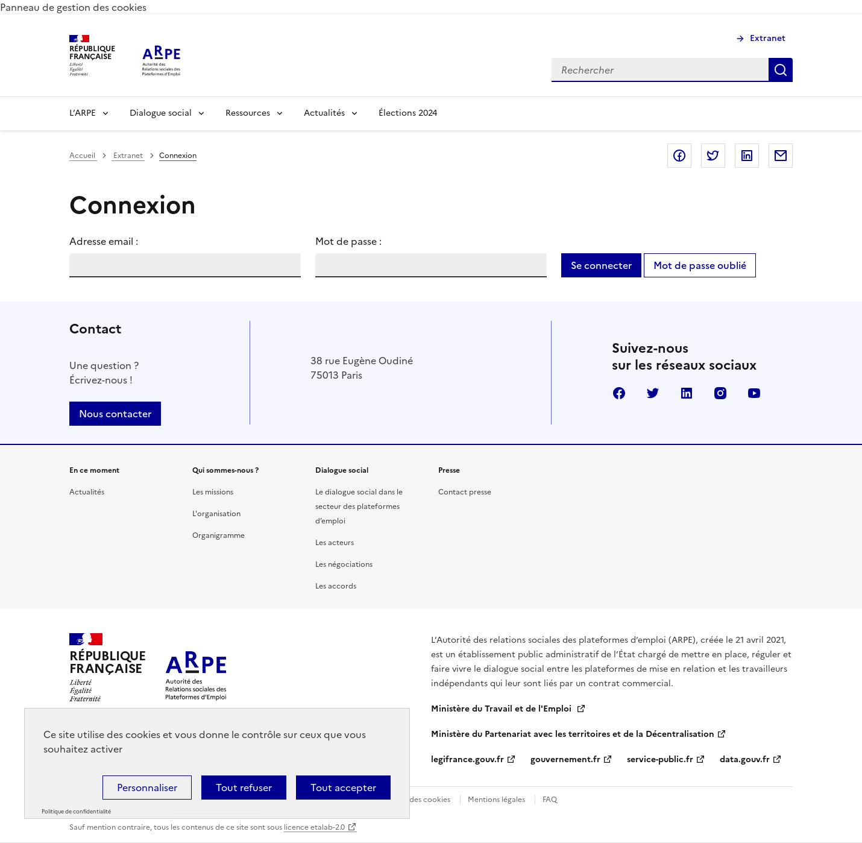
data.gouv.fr (745, 759)
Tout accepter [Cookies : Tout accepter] (343, 787)
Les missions (212, 492)
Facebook (619, 393)
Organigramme (218, 535)
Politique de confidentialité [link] (76, 811)
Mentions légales (496, 799)
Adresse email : (103, 241)
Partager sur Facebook (679, 156)
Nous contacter (115, 413)
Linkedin (687, 393)
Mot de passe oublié (699, 265)
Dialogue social (161, 113)
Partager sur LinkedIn (747, 156)
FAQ (550, 799)
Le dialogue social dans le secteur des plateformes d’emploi (359, 506)
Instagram (720, 393)
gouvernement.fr (565, 759)
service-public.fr (660, 759)
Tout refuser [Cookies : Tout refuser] (244, 787)
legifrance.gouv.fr (467, 759)
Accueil (83, 155)
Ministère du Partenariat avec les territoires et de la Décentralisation (572, 734)
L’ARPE (82, 113)
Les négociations (344, 564)
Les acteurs (334, 542)
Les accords (335, 586)
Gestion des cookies (415, 799)
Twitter (653, 393)
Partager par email (781, 156)
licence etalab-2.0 (314, 827)
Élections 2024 (408, 113)
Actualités (324, 113)
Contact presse (464, 492)
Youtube (754, 393)
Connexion (178, 155)
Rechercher (781, 70)
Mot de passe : (348, 241)
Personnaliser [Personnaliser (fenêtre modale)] (147, 787)
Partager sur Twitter (713, 156)
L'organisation (216, 513)
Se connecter (601, 265)
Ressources (247, 113)
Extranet (767, 38)
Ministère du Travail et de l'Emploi (502, 708)
